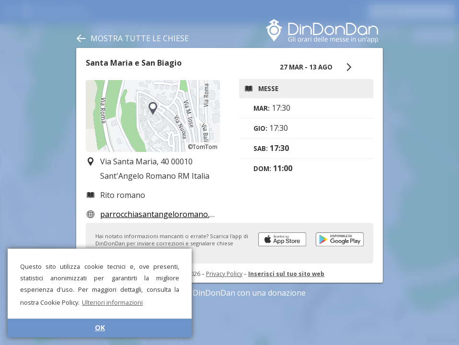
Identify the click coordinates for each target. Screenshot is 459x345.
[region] (153, 116)
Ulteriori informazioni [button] (112, 302)
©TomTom (203, 147)
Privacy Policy (224, 274)
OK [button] (100, 327)
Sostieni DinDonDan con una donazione (229, 293)
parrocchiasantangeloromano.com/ (163, 214)
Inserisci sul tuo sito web (286, 274)
